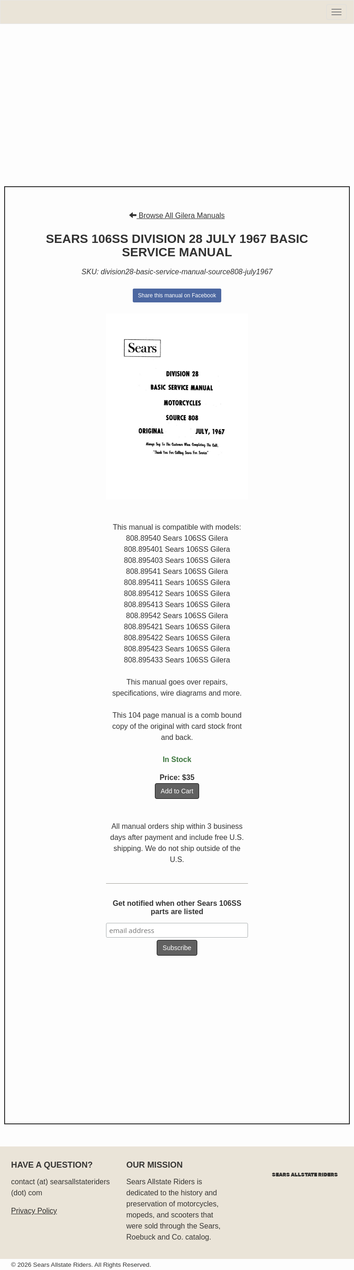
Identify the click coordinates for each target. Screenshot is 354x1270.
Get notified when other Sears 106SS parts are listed (176, 907)
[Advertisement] (177, 105)
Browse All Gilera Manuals (176, 215)
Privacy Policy (34, 1211)
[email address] (177, 930)
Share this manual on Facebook (177, 295)
